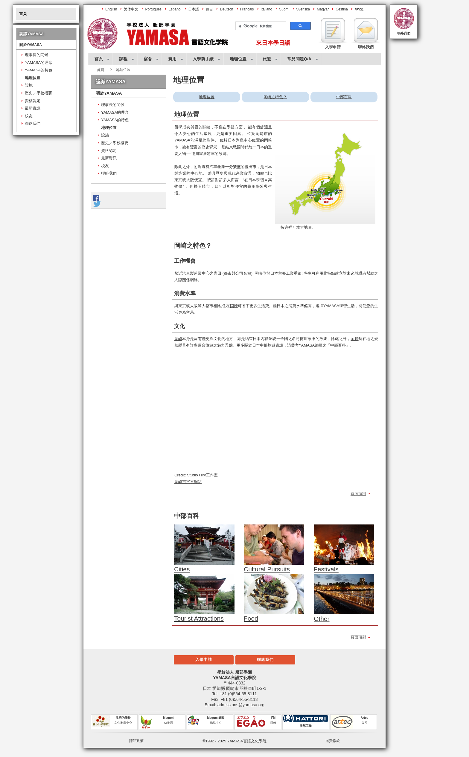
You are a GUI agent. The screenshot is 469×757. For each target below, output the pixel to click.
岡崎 (258, 273)
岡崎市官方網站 (188, 481)
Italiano (266, 9)
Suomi (284, 9)
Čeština (342, 9)
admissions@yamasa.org (240, 704)
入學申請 (203, 659)
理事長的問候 (36, 55)
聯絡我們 (403, 33)
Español (174, 9)
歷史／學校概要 (38, 93)
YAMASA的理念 (38, 62)
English (111, 9)
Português (153, 9)
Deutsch (226, 9)
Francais (247, 9)
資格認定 (32, 101)
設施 (29, 85)
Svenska (303, 9)
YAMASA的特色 (38, 70)
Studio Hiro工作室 (202, 475)
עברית (360, 9)
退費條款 (332, 741)
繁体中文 (131, 9)
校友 (29, 116)
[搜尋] (260, 26)
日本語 (193, 9)
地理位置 (32, 78)
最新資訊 (32, 108)
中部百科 (344, 97)
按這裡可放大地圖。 (298, 227)
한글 (209, 9)
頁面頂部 (358, 493)
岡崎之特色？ (275, 97)
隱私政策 (136, 741)
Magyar (323, 9)
